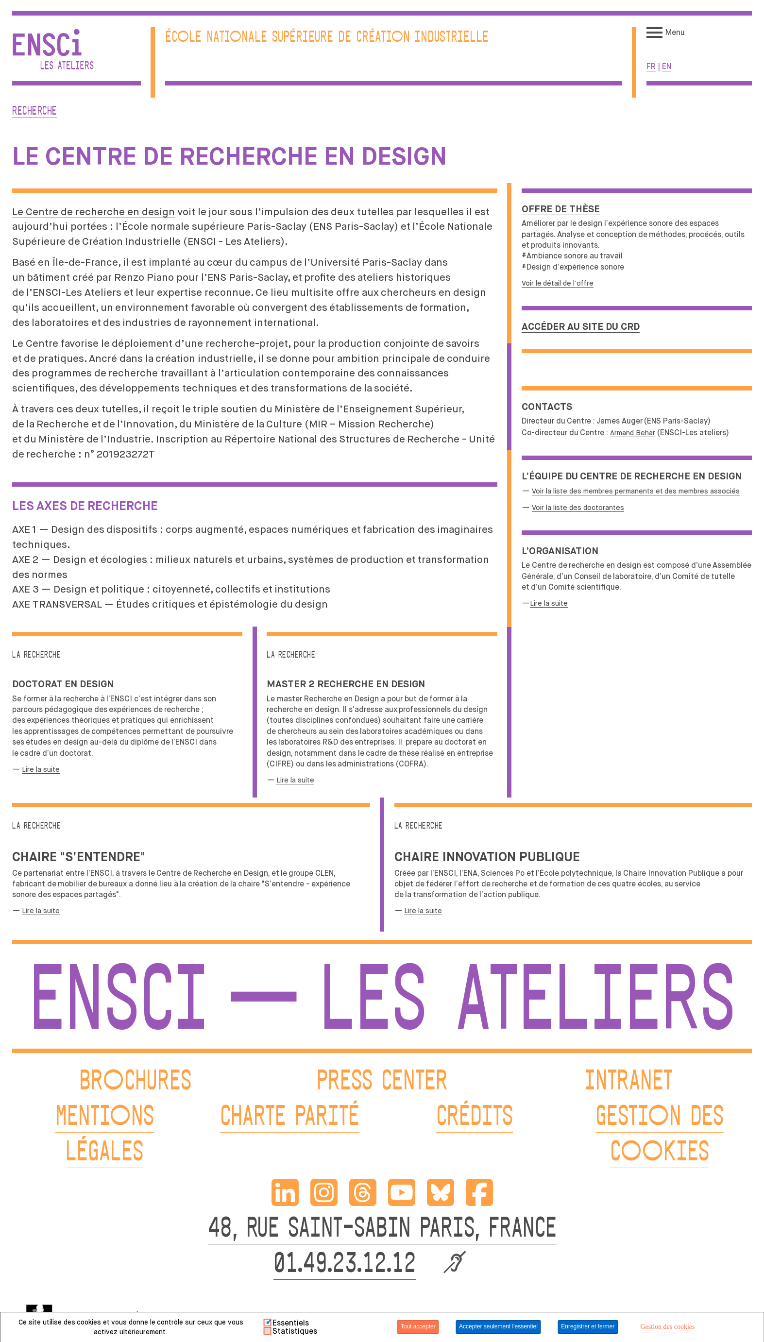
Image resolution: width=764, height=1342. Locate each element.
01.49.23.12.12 (344, 1265)
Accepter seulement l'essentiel (498, 1326)
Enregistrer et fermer (587, 1326)
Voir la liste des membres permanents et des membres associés (636, 491)
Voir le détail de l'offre (558, 283)
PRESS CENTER (382, 1082)
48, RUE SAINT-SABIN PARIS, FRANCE (382, 1229)
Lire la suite (549, 603)
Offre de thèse (561, 209)
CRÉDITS (474, 1118)
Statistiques (294, 1331)
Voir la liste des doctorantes (578, 507)
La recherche (291, 655)
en (666, 66)
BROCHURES (135, 1082)
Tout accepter (418, 1326)
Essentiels (290, 1323)
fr (651, 66)
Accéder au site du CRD (581, 327)
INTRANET (628, 1082)
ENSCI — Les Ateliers (382, 1006)
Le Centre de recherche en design (93, 212)
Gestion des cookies (667, 1326)
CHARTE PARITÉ (289, 1118)
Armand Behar (632, 433)
